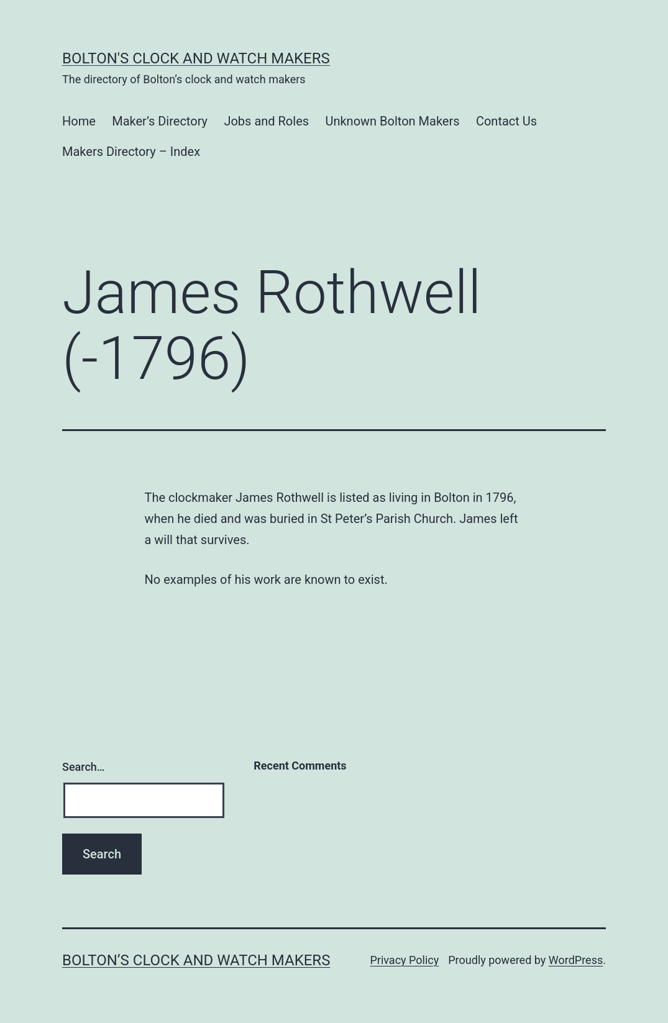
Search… (83, 766)
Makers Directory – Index (131, 151)
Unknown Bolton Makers (392, 121)
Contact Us (506, 121)
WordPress (576, 959)
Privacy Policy (404, 959)
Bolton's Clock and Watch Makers (196, 58)
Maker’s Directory (160, 121)
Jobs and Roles (266, 121)
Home (79, 121)
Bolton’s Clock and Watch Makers (196, 960)
